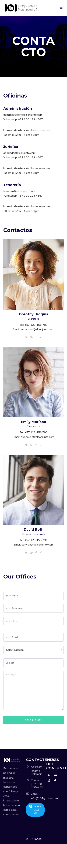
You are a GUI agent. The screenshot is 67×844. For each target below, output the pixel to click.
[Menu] (62, 7)
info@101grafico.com (44, 798)
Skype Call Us (35, 809)
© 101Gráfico (34, 839)
